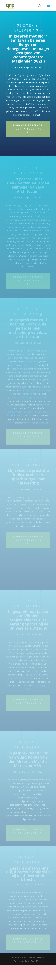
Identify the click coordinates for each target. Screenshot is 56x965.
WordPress (36, 961)
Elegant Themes (35, 957)
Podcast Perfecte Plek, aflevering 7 (28, 130)
